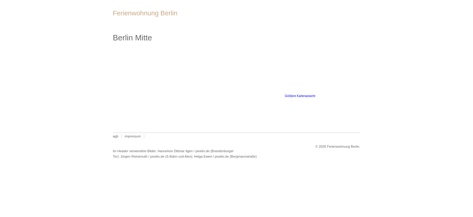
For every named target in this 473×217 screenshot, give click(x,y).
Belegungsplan (276, 17)
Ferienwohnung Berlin (145, 13)
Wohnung (215, 17)
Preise (312, 17)
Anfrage (339, 17)
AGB (115, 136)
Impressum (133, 136)
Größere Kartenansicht (300, 96)
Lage (243, 17)
